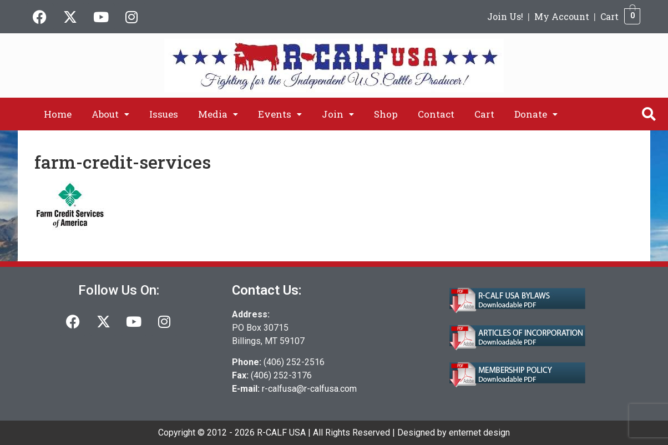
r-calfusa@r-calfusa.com (309, 388)
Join (338, 114)
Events (280, 114)
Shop (386, 114)
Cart (609, 16)
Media (218, 114)
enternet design (479, 432)
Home (58, 114)
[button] (110, 114)
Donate (536, 114)
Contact (436, 114)
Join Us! (505, 16)
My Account (561, 16)
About (110, 114)
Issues (163, 114)
